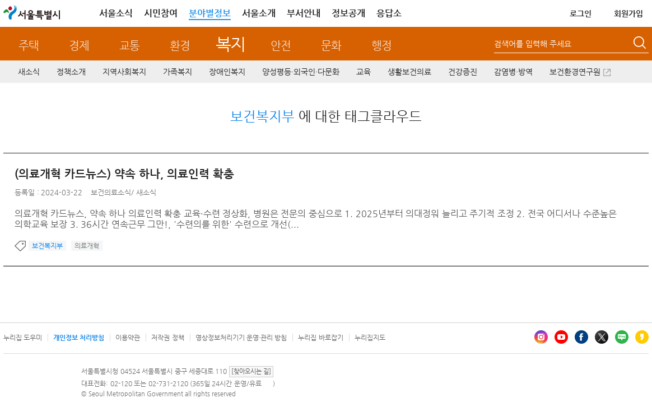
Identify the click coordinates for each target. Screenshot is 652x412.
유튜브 (561, 337)
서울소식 (116, 13)
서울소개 (259, 13)
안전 (281, 45)
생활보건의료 (409, 71)
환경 (180, 45)
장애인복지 (227, 71)
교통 (129, 45)
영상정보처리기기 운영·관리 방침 (241, 337)
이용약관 (127, 337)
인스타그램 (541, 337)
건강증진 (462, 71)
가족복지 (177, 71)
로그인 (581, 13)
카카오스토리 (642, 337)
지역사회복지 (124, 71)
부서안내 (303, 13)
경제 (79, 45)
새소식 (29, 71)
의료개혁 (86, 246)
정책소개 (71, 71)
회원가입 (628, 13)
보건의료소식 (111, 192)
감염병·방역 (513, 71)
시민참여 (161, 13)
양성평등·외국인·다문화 (300, 71)
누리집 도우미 (22, 337)
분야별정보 (210, 13)
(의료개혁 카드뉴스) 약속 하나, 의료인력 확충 (124, 173)
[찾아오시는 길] (251, 371)
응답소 (389, 13)
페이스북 (581, 337)
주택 (28, 45)
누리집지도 (370, 337)
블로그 (621, 337)
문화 (331, 45)
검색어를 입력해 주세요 (532, 43)
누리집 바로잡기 (320, 337)
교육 (363, 71)
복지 (230, 44)
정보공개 (348, 13)
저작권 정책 (167, 337)
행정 (381, 45)
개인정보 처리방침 (78, 337)
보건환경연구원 (574, 71)
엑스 (601, 337)
